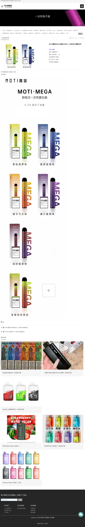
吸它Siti (12, 33)
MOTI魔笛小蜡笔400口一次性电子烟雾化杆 (14, 327)
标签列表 (33, 510)
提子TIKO (49, 30)
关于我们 (6, 512)
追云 (54, 30)
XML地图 (52, 517)
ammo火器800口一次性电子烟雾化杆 (13, 331)
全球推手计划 (7, 510)
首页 (76, 37)
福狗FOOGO (18, 33)
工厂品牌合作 (7, 508)
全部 (4, 30)
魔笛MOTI (37, 33)
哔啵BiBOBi (6, 33)
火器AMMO (45, 33)
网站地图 (33, 512)
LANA (57, 33)
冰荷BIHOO (9, 30)
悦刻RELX (31, 33)
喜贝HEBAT (60, 30)
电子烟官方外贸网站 (44, 517)
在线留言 (33, 508)
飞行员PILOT (17, 30)
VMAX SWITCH (68, 30)
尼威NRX (36, 30)
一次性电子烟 (81, 37)
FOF (67, 33)
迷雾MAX (62, 33)
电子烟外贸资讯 (21, 508)
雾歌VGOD (42, 30)
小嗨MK (25, 33)
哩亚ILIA (76, 30)
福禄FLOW (51, 33)
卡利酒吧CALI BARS (27, 30)
